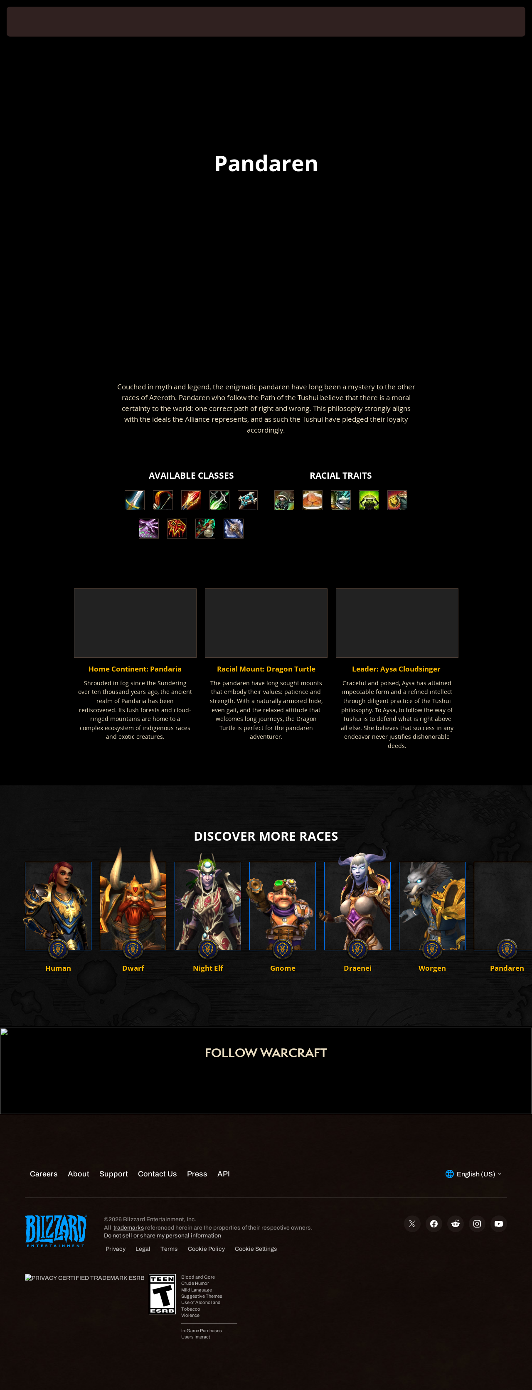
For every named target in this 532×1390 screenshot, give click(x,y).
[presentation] (32, 22)
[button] (284, 500)
